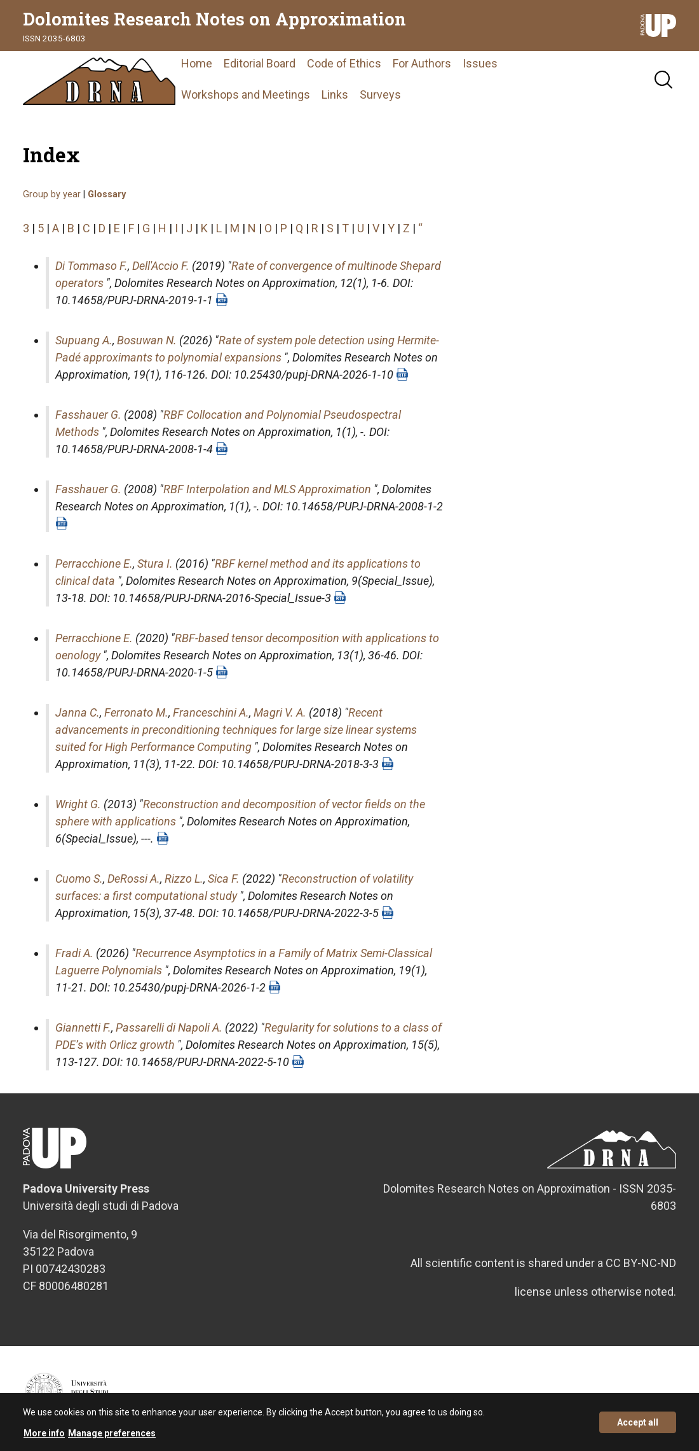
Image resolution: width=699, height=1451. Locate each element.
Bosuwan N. (147, 340)
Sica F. (224, 878)
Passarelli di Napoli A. (169, 1027)
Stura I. (155, 563)
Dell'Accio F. (160, 265)
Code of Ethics (344, 63)
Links (335, 94)
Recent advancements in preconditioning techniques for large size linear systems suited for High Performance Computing (236, 730)
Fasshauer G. (88, 414)
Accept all (637, 1427)
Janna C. (77, 712)
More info (44, 1438)
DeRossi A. (133, 878)
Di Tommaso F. (91, 265)
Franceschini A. (211, 712)
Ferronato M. (136, 712)
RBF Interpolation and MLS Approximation (267, 489)
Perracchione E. (94, 563)
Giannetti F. (83, 1027)
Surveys (380, 94)
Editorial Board (259, 63)
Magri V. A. (280, 712)
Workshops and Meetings (245, 94)
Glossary (107, 194)
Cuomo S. (79, 878)
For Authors (422, 63)
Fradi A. (74, 953)
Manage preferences (112, 1438)
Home (196, 63)
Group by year (52, 194)
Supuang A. (83, 340)
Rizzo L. (184, 878)
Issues (480, 63)
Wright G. (78, 804)
